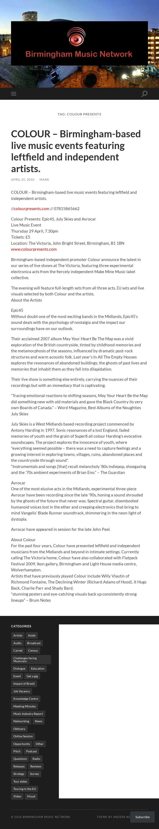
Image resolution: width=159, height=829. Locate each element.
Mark (44, 179)
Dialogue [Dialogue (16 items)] (19, 668)
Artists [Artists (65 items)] (17, 635)
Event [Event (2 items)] (17, 675)
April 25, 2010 (22, 179)
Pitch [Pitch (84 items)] (16, 750)
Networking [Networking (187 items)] (21, 720)
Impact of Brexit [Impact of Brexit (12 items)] (24, 683)
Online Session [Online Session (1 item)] (23, 735)
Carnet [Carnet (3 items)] (18, 650)
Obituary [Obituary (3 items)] (19, 728)
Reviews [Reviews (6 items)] (35, 765)
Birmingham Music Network (46, 816)
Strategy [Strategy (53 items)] (18, 773)
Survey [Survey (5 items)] (34, 773)
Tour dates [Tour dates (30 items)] (20, 781)
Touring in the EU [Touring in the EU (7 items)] (24, 788)
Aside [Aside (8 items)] (31, 635)
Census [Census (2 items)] (33, 650)
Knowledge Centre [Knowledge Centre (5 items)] (25, 698)
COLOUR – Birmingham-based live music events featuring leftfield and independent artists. (76, 151)
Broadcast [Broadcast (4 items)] (34, 642)
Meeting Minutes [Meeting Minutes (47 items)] (24, 705)
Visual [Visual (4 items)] (31, 796)
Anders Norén (125, 816)
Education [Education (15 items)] (37, 668)
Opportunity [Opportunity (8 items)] (21, 743)
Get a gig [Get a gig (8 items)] (32, 675)
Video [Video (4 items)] (17, 796)
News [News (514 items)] (38, 720)
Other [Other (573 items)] (40, 743)
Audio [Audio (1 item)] (17, 642)
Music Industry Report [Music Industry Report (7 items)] (28, 713)
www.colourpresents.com (34, 248)
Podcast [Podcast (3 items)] (31, 750)
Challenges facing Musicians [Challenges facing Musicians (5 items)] (25, 659)
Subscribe (142, 817)
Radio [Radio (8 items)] (36, 758)
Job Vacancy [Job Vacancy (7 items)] (21, 690)
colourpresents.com (31, 207)
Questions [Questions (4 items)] (20, 758)
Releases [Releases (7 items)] (19, 765)
